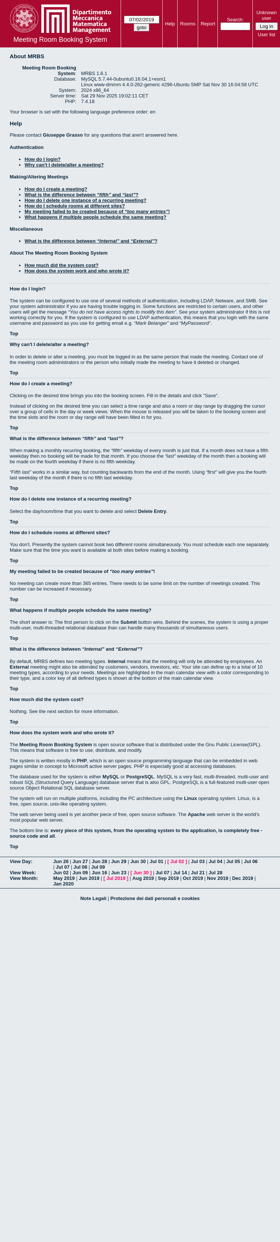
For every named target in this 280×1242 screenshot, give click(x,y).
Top (14, 333)
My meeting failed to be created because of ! (97, 211)
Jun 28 (99, 861)
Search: (235, 19)
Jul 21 (198, 872)
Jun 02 (61, 872)
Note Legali (93, 898)
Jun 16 (99, 872)
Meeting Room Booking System (60, 39)
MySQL (110, 776)
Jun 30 (138, 861)
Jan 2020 (63, 884)
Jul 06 (251, 861)
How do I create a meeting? (56, 189)
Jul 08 (80, 867)
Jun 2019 (89, 878)
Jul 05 (233, 861)
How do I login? (43, 159)
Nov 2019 (217, 878)
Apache (196, 814)
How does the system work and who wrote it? (77, 271)
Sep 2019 (168, 878)
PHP (82, 760)
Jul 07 (63, 867)
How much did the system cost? (62, 265)
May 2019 (64, 878)
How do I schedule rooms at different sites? (75, 206)
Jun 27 (80, 861)
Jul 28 (215, 872)
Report (208, 24)
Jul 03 (198, 861)
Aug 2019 (143, 878)
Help (170, 24)
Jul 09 (98, 867)
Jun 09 (80, 872)
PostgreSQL (140, 776)
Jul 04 (215, 861)
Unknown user (267, 15)
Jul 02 (177, 861)
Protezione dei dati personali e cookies (155, 898)
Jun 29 (118, 861)
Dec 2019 (242, 878)
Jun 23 (118, 872)
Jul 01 (156, 861)
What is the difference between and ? (82, 194)
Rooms (187, 24)
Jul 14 (180, 872)
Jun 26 (61, 861)
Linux (190, 798)
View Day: (21, 861)
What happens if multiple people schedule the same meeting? (95, 217)
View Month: (24, 878)
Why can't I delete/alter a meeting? (64, 165)
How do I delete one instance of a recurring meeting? (85, 200)
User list (266, 34)
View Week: (23, 872)
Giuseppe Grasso (63, 135)
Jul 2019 (115, 878)
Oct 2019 (193, 878)
